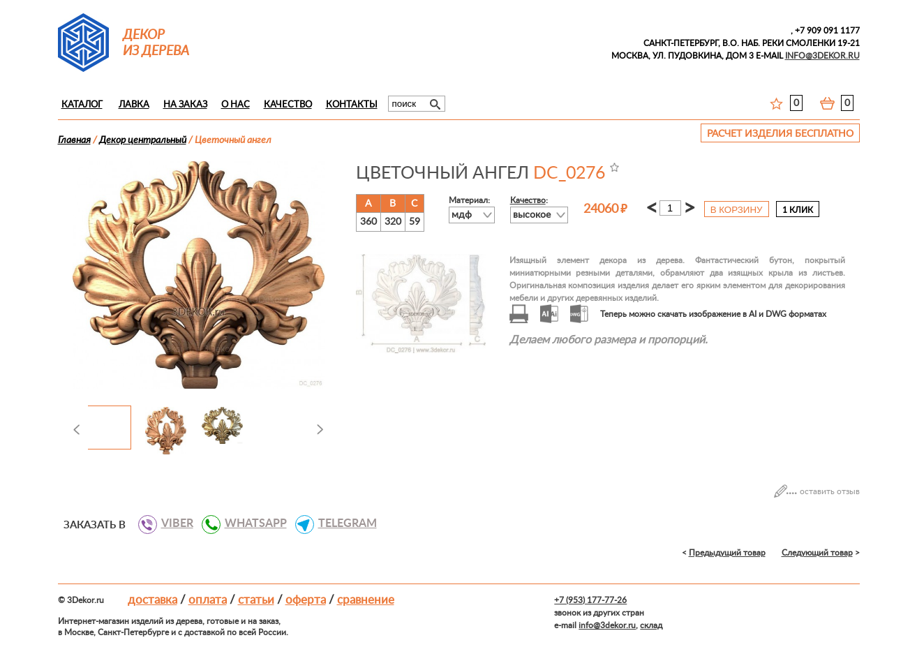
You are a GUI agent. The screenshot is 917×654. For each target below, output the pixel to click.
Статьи (256, 600)
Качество (288, 105)
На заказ (185, 105)
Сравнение (365, 600)
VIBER (172, 523)
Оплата (207, 600)
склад (651, 625)
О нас (235, 105)
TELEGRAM (342, 523)
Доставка (152, 600)
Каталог (82, 105)
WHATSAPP (250, 523)
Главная (74, 140)
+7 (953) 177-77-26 (590, 600)
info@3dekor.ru (607, 625)
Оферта (305, 600)
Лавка (134, 105)
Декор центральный (142, 140)
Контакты (352, 105)
